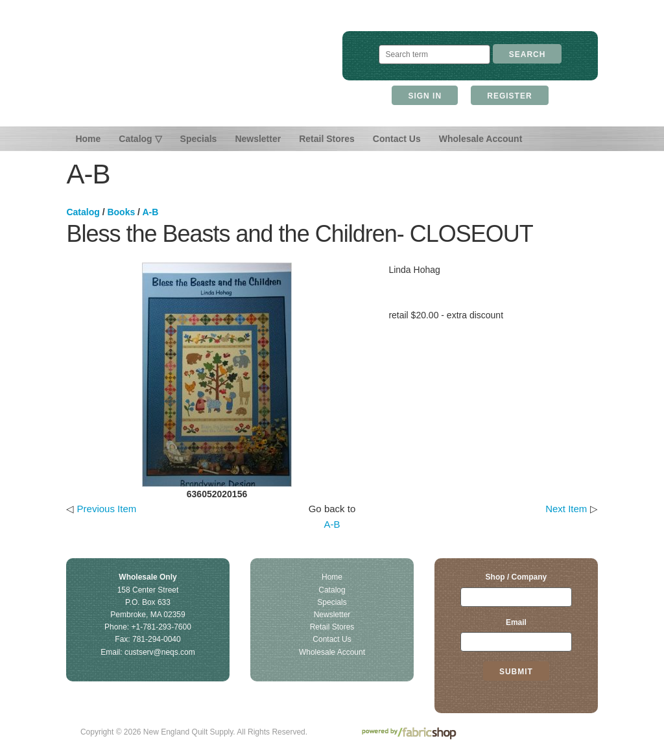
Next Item (566, 508)
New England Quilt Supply (207, 70)
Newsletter (258, 139)
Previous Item (107, 508)
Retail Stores (327, 139)
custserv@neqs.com (159, 652)
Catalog (82, 212)
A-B (150, 212)
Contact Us (397, 139)
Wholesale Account (481, 139)
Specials (198, 139)
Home (88, 139)
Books (121, 212)
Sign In (425, 95)
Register (509, 95)
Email (516, 622)
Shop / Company (516, 577)
